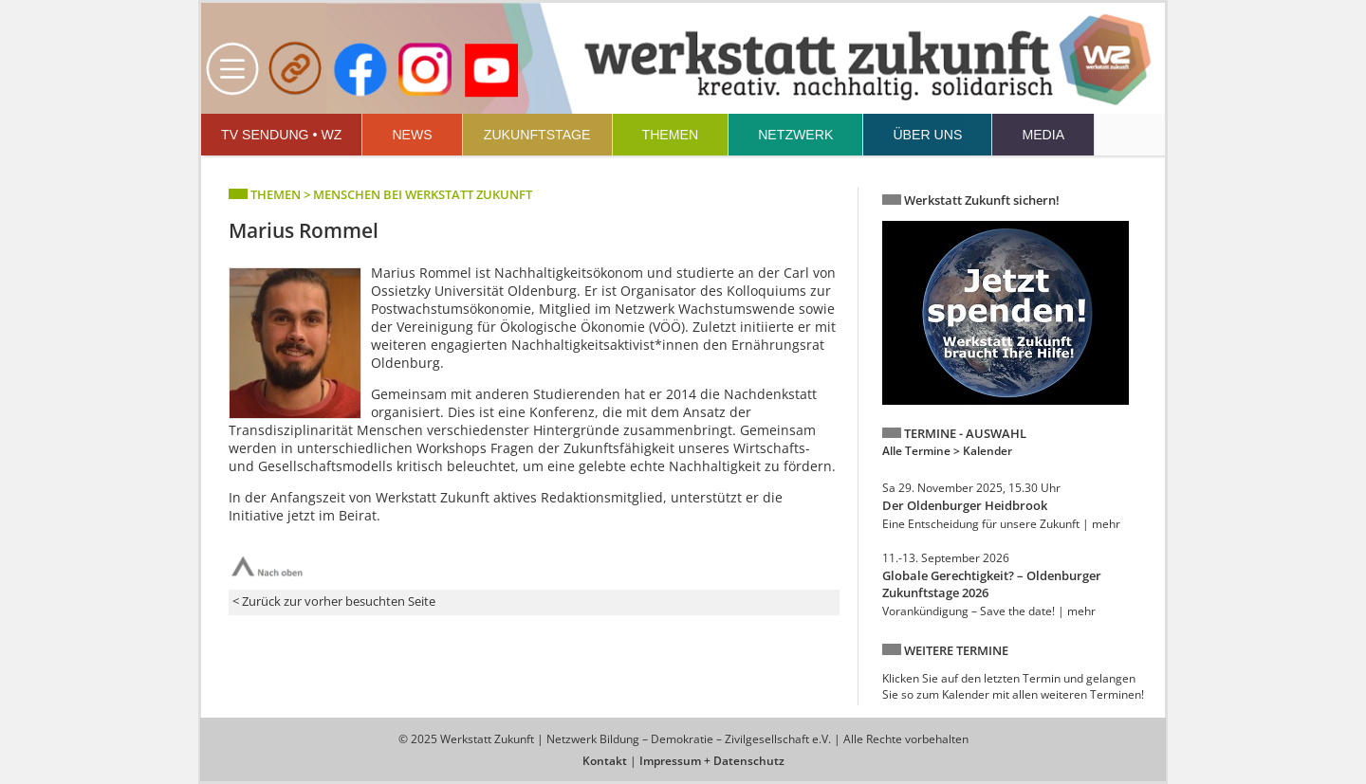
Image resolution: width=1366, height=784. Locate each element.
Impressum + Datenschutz (712, 761)
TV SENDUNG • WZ (281, 134)
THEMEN (670, 134)
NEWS (412, 134)
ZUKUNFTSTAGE (537, 134)
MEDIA (1043, 134)
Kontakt (604, 761)
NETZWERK (795, 134)
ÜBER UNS (927, 134)
